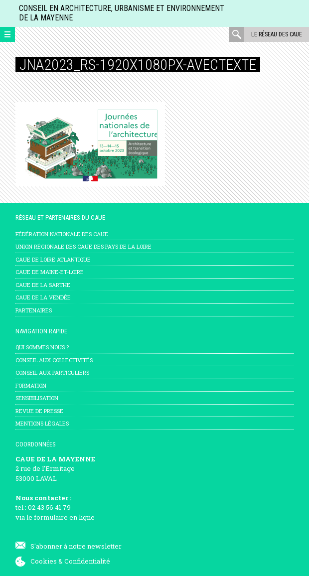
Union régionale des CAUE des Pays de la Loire (83, 246)
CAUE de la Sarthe (42, 284)
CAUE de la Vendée (43, 297)
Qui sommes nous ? (42, 347)
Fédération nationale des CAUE (61, 234)
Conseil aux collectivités (54, 360)
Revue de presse (39, 411)
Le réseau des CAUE (276, 34)
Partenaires (33, 310)
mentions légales (42, 423)
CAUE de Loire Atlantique (53, 259)
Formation (30, 385)
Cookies (43, 561)
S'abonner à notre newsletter (76, 546)
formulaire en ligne (64, 517)
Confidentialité (87, 561)
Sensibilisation (36, 398)
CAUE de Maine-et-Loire (49, 272)
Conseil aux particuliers (52, 372)
